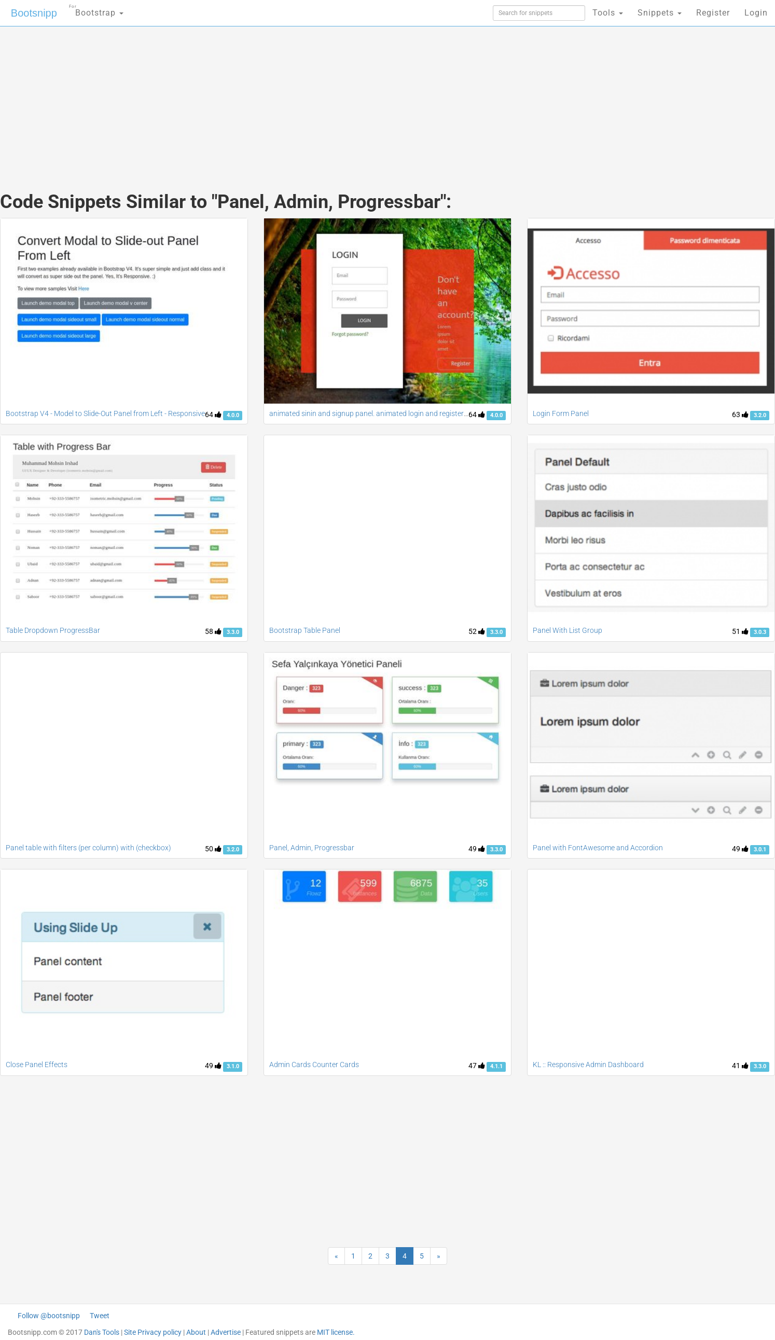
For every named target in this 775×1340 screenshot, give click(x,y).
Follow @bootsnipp (49, 1315)
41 (740, 1065)
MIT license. (336, 1332)
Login (756, 13)
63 (740, 414)
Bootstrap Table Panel (304, 630)
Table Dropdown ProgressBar (53, 630)
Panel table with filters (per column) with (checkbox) (88, 848)
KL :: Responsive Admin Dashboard (588, 1064)
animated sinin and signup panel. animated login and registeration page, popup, (396, 413)
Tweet (99, 1315)
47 (476, 1065)
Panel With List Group (567, 630)
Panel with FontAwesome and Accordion (598, 848)
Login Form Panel (561, 413)
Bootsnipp (34, 13)
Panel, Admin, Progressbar (311, 848)
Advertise (226, 1332)
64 (213, 414)
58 (213, 631)
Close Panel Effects (36, 1064)
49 (476, 849)
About (196, 1332)
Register (713, 13)
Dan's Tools (101, 1332)
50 (213, 849)
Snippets (660, 13)
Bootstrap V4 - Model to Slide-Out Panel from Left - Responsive (105, 413)
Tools (607, 13)
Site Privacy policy (153, 1332)
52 (476, 631)
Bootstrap (96, 10)
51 (740, 631)
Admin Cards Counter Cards (314, 1064)
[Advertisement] (309, 98)
